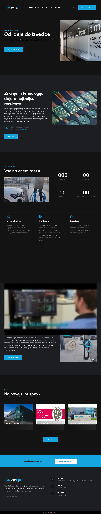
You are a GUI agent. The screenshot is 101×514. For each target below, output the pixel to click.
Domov (31, 7)
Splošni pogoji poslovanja (10, 497)
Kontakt (58, 7)
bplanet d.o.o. (55, 512)
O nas (37, 7)
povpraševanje (23, 137)
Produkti (44, 7)
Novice (51, 7)
